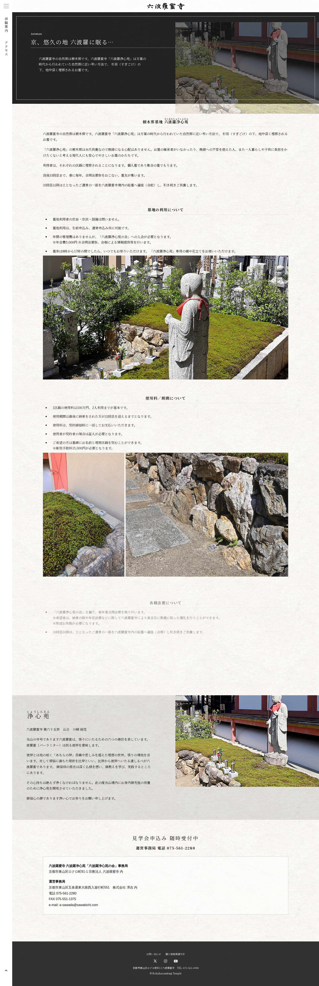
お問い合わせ (153, 954)
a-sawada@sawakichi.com (78, 905)
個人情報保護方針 (175, 954)
